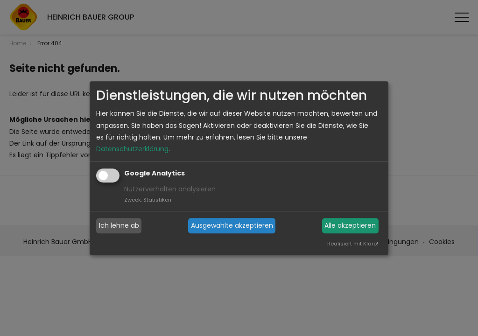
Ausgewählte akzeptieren (232, 225)
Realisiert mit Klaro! (352, 243)
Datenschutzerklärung (132, 149)
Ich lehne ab (119, 225)
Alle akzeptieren (350, 225)
